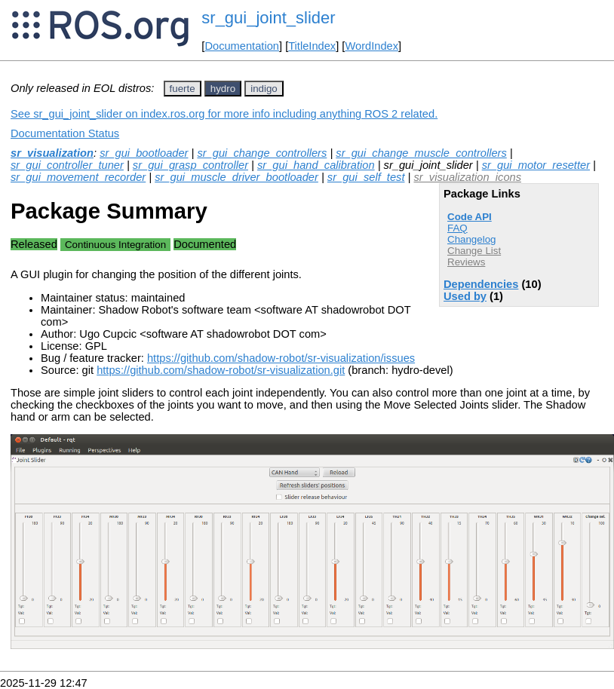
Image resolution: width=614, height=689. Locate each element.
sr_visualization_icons (467, 177)
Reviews (466, 262)
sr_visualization (52, 153)
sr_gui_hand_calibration (316, 165)
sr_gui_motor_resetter (536, 165)
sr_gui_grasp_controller (190, 165)
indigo (264, 88)
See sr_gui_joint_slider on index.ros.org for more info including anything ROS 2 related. (224, 114)
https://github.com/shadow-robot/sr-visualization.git (221, 370)
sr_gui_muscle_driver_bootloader (236, 177)
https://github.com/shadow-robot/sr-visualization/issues (281, 358)
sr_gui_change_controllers (262, 153)
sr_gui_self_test (366, 177)
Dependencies (481, 284)
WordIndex (371, 46)
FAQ (457, 228)
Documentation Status (65, 133)
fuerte (182, 88)
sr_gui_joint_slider (268, 17)
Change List (474, 250)
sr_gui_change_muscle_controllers (421, 153)
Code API (469, 216)
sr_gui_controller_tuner (67, 165)
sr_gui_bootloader (144, 153)
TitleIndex (312, 46)
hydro (222, 88)
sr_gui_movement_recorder (78, 177)
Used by (465, 296)
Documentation (241, 46)
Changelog (471, 239)
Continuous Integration (115, 244)
